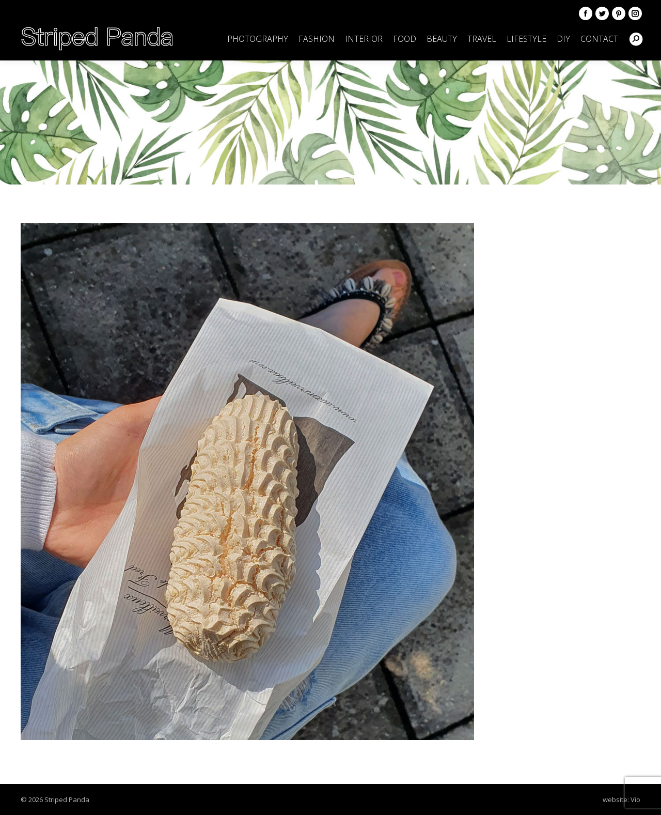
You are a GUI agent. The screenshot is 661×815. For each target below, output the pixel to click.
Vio (635, 799)
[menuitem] (257, 39)
